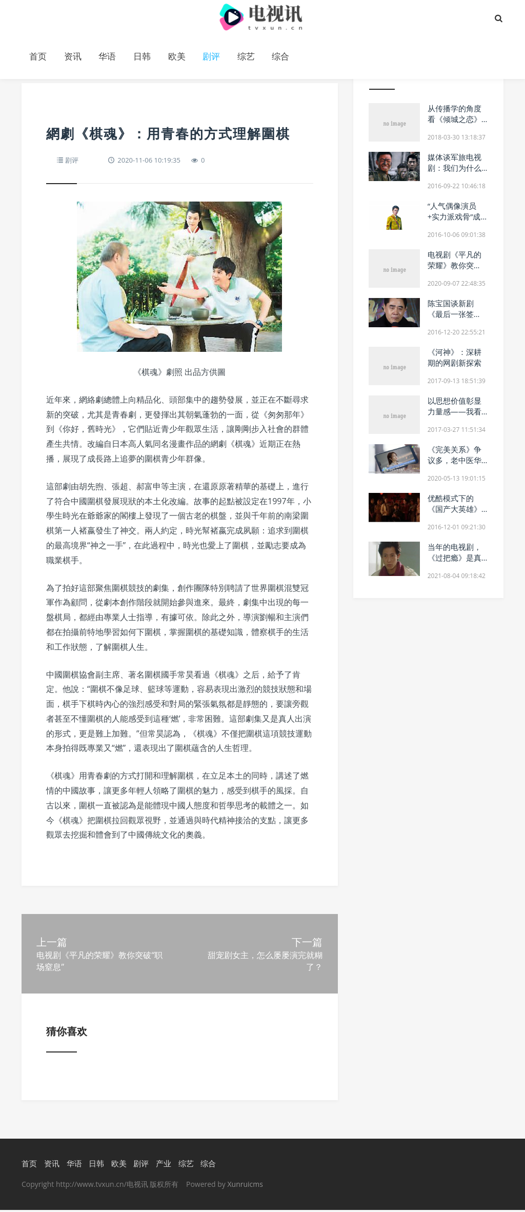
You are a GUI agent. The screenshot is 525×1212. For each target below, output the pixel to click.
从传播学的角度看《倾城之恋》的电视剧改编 (454, 119)
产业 (163, 1165)
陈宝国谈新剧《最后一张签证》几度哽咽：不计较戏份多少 (454, 319)
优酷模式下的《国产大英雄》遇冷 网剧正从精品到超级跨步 (455, 514)
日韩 (142, 56)
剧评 (211, 56)
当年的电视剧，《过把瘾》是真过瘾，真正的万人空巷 (454, 563)
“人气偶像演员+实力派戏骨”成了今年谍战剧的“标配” (454, 222)
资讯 (73, 56)
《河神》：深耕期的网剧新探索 (454, 357)
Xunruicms (245, 1186)
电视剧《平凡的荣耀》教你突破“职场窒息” (454, 265)
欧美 (177, 56)
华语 (107, 56)
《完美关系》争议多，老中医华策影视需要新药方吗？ (454, 465)
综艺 (246, 56)
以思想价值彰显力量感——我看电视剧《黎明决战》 (454, 416)
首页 (38, 56)
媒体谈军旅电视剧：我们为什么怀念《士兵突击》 (454, 173)
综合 (280, 56)
